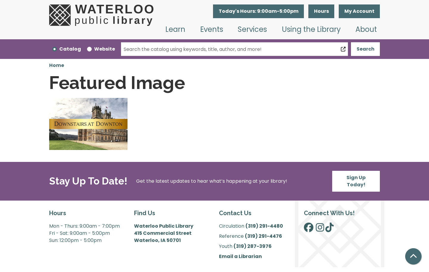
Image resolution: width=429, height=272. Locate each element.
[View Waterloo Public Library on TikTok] (329, 229)
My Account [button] (359, 11)
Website (104, 49)
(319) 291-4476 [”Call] (263, 236)
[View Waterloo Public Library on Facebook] (308, 229)
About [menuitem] (366, 29)
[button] (258, 11)
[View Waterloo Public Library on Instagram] (320, 229)
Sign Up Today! (356, 181)
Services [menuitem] (252, 29)
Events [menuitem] (211, 29)
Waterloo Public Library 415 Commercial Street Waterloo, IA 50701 (163, 233)
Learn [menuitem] (175, 29)
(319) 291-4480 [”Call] (264, 226)
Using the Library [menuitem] (311, 29)
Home (56, 65)
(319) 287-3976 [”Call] (253, 246)
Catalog (70, 49)
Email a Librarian (240, 256)
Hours (321, 11)
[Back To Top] (413, 256)
